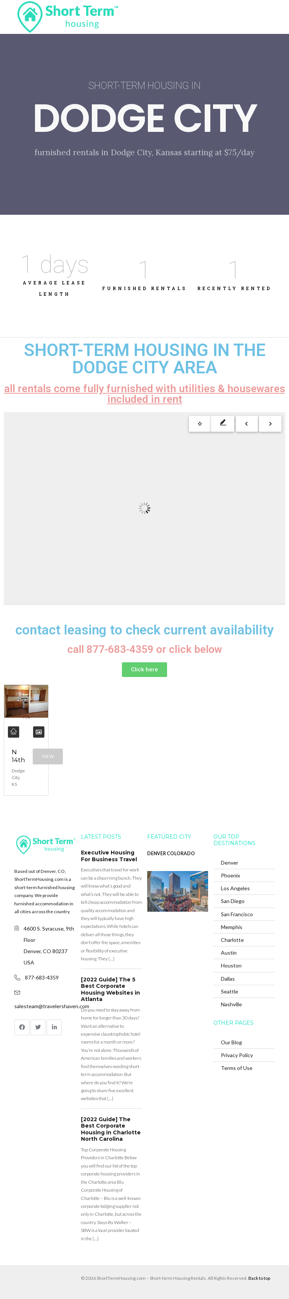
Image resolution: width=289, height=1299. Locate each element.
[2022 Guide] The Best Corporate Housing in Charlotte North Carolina (111, 1129)
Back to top (259, 1278)
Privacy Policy (237, 1055)
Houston (231, 965)
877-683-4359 (42, 977)
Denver (229, 862)
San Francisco (237, 914)
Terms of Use (236, 1068)
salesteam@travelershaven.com (51, 1006)
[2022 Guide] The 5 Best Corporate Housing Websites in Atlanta (110, 989)
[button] (144, 669)
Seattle (229, 991)
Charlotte (232, 940)
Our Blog (231, 1042)
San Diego (233, 901)
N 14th (18, 756)
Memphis (231, 927)
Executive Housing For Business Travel (109, 856)
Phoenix (230, 875)
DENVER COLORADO (171, 853)
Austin (229, 952)
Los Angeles (235, 888)
